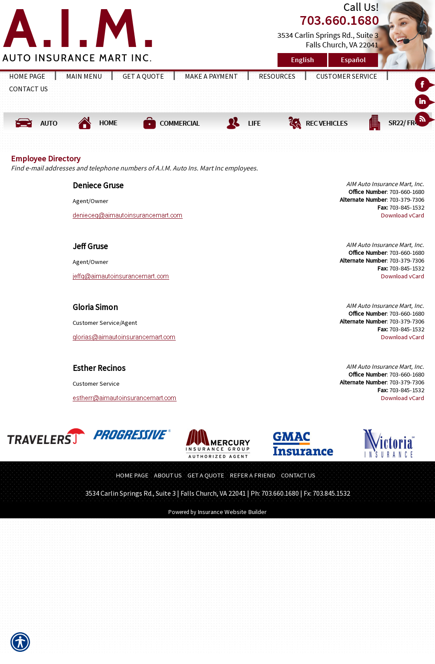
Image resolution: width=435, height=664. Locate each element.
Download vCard (402, 215)
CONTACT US (298, 475)
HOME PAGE (132, 475)
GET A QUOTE (205, 475)
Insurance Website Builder (232, 512)
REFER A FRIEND (252, 475)
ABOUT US (168, 475)
